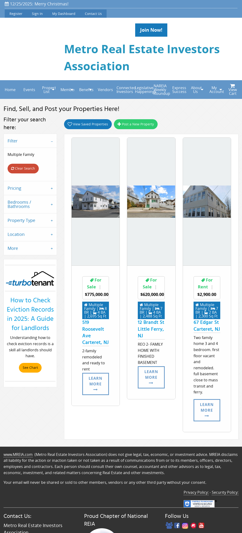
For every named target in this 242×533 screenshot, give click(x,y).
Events (29, 89)
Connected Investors (123, 89)
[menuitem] (9, 89)
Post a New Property (135, 124)
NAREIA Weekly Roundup (161, 89)
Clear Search (23, 168)
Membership (67, 89)
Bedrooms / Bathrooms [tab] (19, 204)
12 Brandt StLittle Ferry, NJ (151, 329)
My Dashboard (63, 13)
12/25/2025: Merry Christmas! (37, 4)
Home (10, 89)
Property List (49, 89)
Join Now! (151, 30)
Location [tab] (16, 234)
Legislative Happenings (142, 89)
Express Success (179, 89)
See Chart (30, 367)
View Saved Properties (88, 124)
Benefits (86, 89)
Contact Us (93, 13)
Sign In (37, 13)
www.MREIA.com (18, 454)
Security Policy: (225, 492)
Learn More (95, 384)
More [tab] (13, 248)
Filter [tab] (12, 141)
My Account (216, 89)
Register (15, 13)
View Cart (233, 90)
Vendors (105, 89)
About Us (196, 89)
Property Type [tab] (21, 220)
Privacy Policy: (196, 492)
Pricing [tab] (14, 188)
